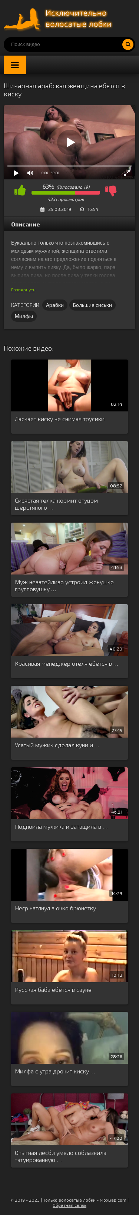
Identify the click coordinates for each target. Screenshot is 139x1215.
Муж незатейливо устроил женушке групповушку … (64, 585)
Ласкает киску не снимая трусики (60, 418)
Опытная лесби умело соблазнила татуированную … (60, 1156)
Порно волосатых (59, 18)
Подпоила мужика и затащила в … (61, 826)
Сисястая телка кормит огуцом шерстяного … (56, 504)
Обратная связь (69, 1205)
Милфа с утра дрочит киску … (55, 1071)
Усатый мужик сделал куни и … (57, 744)
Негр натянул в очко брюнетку (55, 907)
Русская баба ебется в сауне (53, 989)
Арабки (55, 305)
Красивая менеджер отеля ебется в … (66, 663)
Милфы (24, 316)
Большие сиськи (92, 305)
